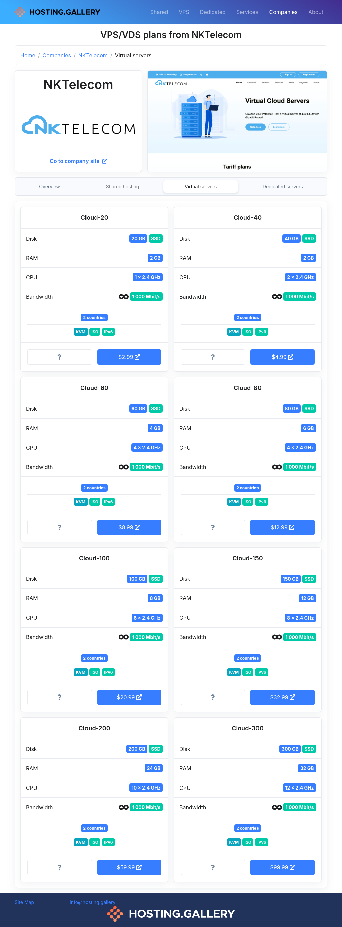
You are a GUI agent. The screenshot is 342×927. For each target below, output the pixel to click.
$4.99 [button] (282, 357)
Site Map (24, 902)
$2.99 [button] (129, 357)
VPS (184, 12)
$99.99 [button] (282, 867)
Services (247, 12)
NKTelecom (93, 55)
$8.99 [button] (129, 527)
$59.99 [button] (129, 867)
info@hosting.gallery (92, 902)
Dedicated (213, 12)
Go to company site (78, 161)
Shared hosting (122, 186)
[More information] (59, 357)
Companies (283, 12)
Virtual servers (201, 186)
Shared (159, 12)
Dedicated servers (283, 186)
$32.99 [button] (282, 697)
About (315, 12)
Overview (49, 186)
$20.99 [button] (129, 697)
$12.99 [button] (282, 527)
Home (27, 55)
